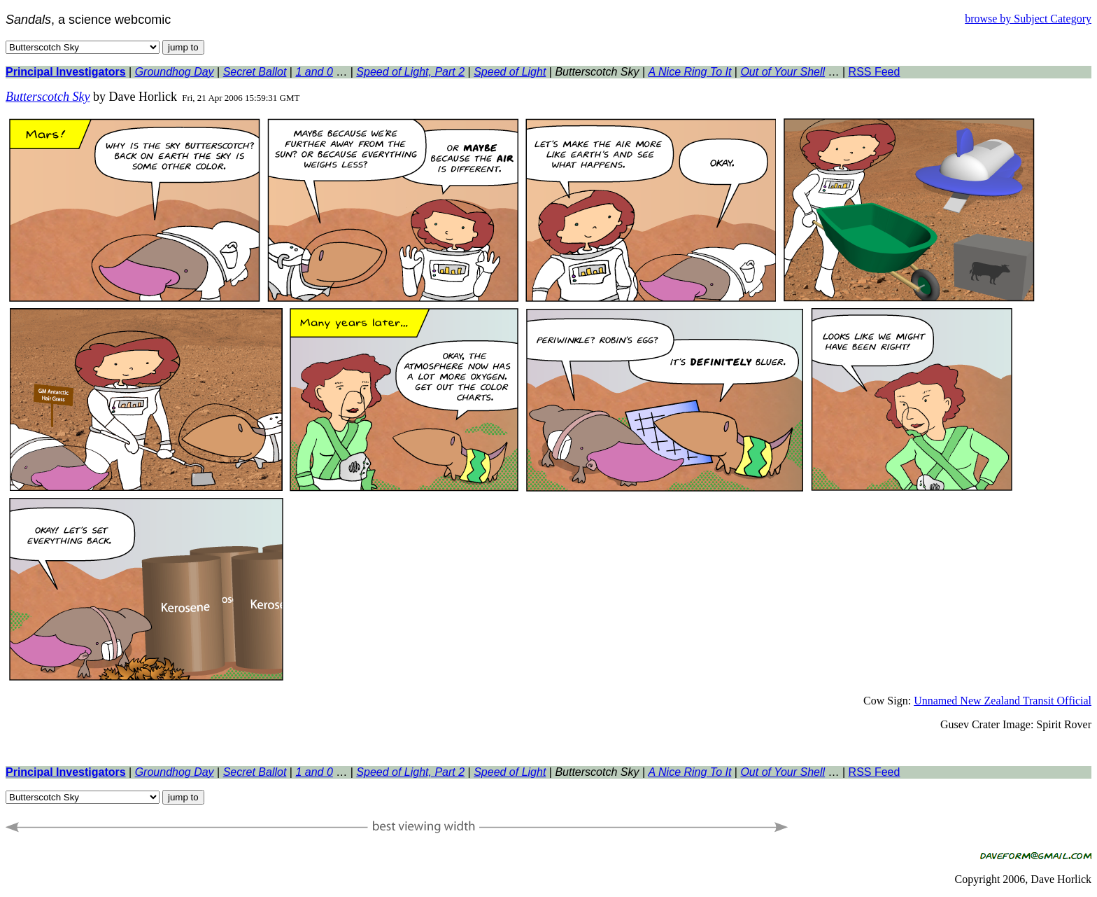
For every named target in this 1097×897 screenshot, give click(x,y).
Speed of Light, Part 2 (410, 72)
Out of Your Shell (782, 72)
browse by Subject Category (1028, 19)
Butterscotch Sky (48, 97)
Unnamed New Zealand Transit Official (1002, 701)
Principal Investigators (66, 72)
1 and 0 (313, 72)
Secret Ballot (255, 72)
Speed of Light (510, 72)
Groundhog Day (174, 72)
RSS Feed (874, 72)
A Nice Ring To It (690, 72)
